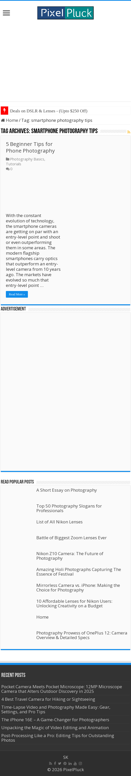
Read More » (17, 294)
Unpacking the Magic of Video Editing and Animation (55, 727)
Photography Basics (27, 159)
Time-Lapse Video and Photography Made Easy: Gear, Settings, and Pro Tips (55, 709)
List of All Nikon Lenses (59, 522)
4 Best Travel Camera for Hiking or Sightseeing (48, 699)
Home (9, 120)
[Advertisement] (65, 60)
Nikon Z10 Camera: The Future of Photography (69, 556)
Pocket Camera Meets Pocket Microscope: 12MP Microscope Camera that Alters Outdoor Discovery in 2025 (61, 689)
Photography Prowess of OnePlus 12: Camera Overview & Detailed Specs (81, 635)
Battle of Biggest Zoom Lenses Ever (71, 538)
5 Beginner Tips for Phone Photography (30, 147)
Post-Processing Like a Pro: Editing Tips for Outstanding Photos (57, 737)
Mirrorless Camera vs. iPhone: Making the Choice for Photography (78, 587)
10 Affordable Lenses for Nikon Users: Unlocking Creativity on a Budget (74, 603)
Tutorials (13, 163)
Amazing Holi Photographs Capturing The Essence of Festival (78, 571)
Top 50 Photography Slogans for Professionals (69, 508)
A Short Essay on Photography (66, 490)
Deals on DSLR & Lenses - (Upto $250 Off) (49, 111)
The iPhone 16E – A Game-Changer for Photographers (55, 720)
